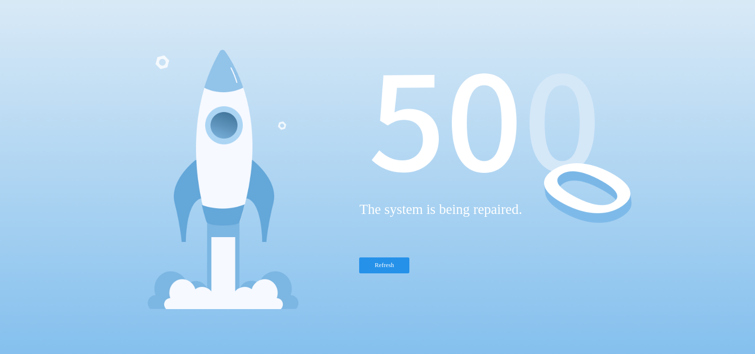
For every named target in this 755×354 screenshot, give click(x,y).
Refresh (384, 265)
